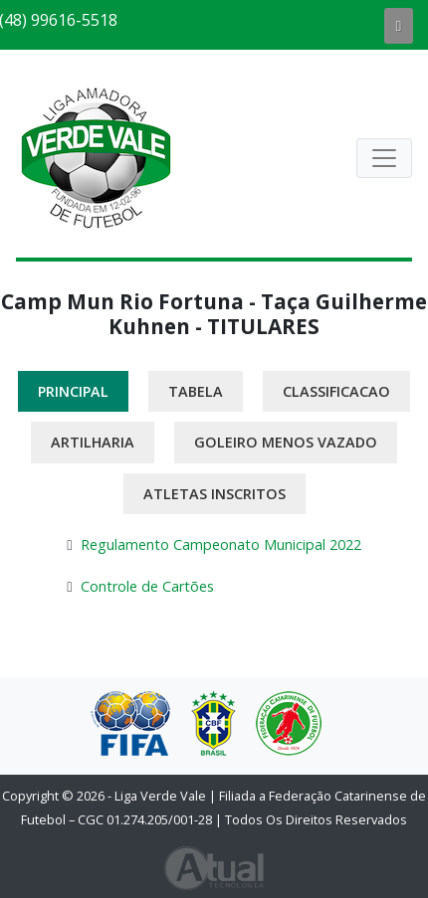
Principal (73, 391)
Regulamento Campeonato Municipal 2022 (221, 544)
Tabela (195, 391)
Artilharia (92, 442)
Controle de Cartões (147, 586)
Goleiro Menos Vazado (285, 442)
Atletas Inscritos (214, 493)
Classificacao (336, 391)
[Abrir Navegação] (384, 158)
